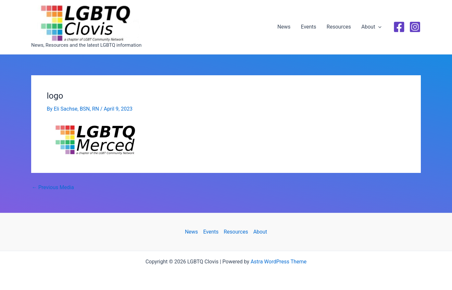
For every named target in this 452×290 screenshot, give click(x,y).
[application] (378, 27)
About (371, 27)
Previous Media (53, 187)
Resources (339, 27)
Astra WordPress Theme (279, 262)
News (283, 27)
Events (308, 27)
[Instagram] (415, 27)
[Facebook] (399, 27)
